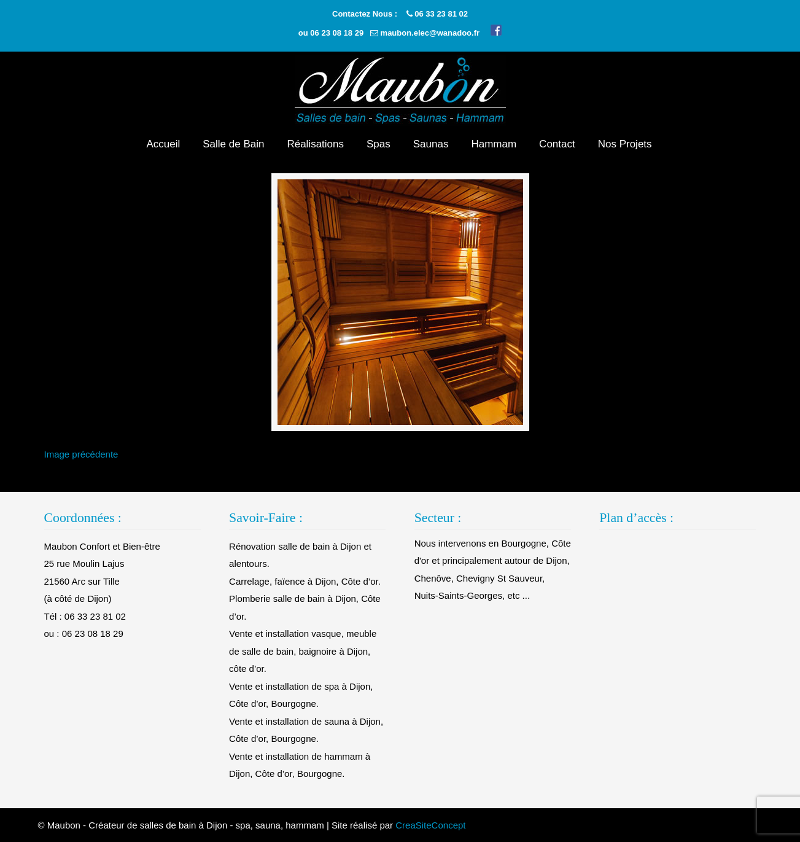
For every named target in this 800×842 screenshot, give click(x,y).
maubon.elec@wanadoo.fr (430, 32)
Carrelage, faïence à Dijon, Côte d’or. (305, 581)
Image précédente (81, 454)
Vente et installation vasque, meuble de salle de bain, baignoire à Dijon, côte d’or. (302, 651)
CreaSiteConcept (430, 825)
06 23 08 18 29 (336, 32)
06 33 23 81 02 (441, 13)
